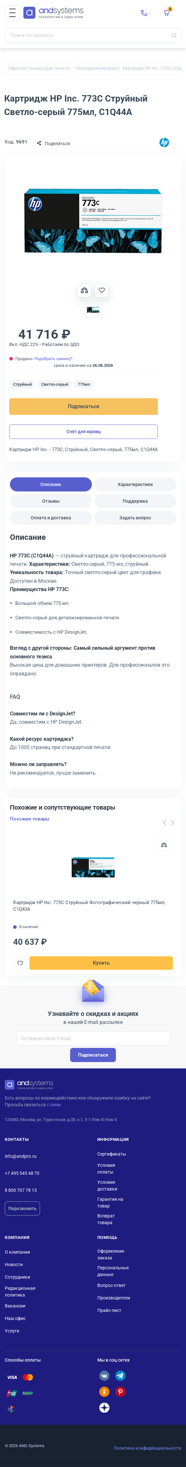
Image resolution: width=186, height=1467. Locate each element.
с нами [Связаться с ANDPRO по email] (54, 1104)
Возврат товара (106, 1219)
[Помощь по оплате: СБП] (12, 1409)
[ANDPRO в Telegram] (120, 1376)
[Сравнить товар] (84, 290)
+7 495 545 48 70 (22, 1173)
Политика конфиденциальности (147, 1448)
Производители (113, 1297)
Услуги (12, 1330)
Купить (101, 963)
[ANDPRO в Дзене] (104, 1408)
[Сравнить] (164, 845)
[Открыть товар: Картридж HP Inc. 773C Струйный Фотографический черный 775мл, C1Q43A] (93, 867)
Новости (14, 1264)
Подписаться (83, 406)
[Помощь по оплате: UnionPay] (12, 1393)
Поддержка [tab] (135, 501)
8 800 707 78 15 (21, 1190)
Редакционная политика (20, 1292)
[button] (12, 13)
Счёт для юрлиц (84, 431)
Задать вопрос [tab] (135, 517)
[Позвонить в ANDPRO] (144, 13)
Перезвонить (22, 1208)
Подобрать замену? (53, 358)
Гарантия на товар (110, 1202)
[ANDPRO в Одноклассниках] (104, 1392)
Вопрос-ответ (111, 1285)
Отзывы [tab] (51, 501)
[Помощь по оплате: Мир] (28, 1393)
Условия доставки (107, 1185)
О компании (17, 1252)
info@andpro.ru (20, 1156)
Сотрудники (17, 1277)
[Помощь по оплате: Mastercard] (28, 1377)
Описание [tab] (50, 484)
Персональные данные (113, 1271)
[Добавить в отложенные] (102, 290)
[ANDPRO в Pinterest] (120, 1392)
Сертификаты (111, 1154)
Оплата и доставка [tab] (51, 517)
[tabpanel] (93, 657)
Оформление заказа (110, 1254)
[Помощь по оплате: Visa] (12, 1377)
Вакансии (15, 1305)
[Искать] (174, 35)
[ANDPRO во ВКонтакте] (104, 1376)
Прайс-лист (109, 1310)
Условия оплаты (106, 1168)
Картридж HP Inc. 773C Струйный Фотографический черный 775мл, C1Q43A (89, 906)
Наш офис (15, 1318)
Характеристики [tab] (135, 484)
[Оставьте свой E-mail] (93, 1038)
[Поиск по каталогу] (93, 35)
